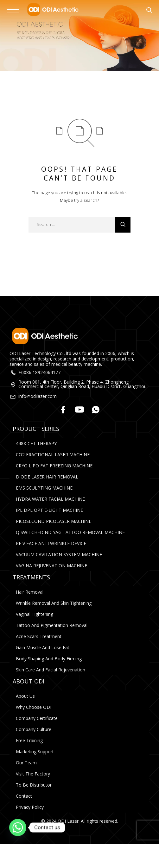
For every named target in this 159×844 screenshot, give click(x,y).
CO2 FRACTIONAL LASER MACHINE (53, 455)
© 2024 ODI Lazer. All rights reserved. (79, 821)
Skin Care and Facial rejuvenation (50, 670)
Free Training (29, 740)
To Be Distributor (34, 785)
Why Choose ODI (33, 707)
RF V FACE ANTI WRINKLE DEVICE (51, 543)
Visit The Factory (33, 774)
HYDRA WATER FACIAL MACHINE (50, 499)
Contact (24, 796)
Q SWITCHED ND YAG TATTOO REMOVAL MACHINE (70, 532)
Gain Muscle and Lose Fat (42, 647)
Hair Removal (29, 592)
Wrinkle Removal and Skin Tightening (54, 603)
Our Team (26, 763)
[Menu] (12, 9)
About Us (25, 696)
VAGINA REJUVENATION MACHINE (51, 566)
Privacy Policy (30, 807)
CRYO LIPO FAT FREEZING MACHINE (54, 466)
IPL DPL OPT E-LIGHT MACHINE (49, 510)
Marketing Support (35, 751)
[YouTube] (80, 410)
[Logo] (52, 9)
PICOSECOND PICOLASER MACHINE (53, 521)
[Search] (149, 10)
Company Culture (33, 729)
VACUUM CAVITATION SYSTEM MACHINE (59, 554)
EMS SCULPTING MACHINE (44, 488)
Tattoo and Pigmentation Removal (51, 625)
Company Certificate (37, 718)
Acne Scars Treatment (38, 636)
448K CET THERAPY (36, 443)
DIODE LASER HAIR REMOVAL (47, 477)
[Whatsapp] (96, 410)
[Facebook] (63, 410)
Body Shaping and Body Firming (49, 659)
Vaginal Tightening (34, 614)
